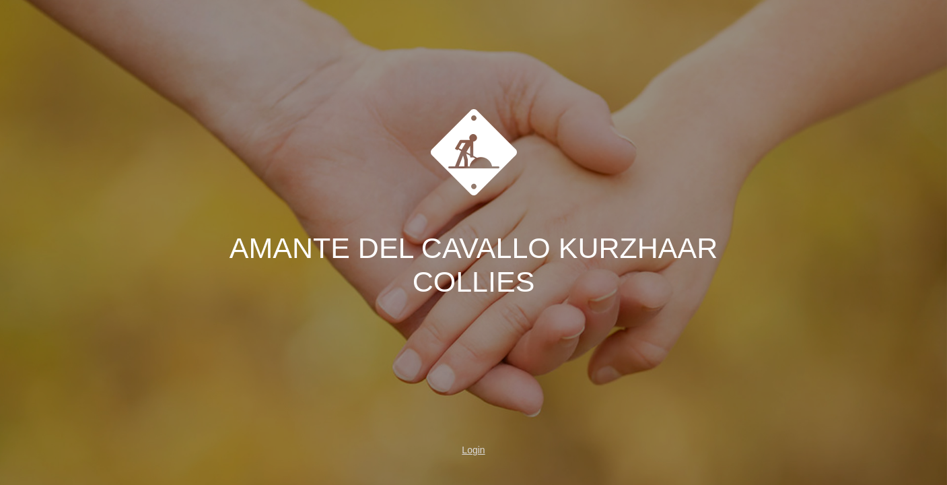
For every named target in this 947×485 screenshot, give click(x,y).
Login (473, 450)
